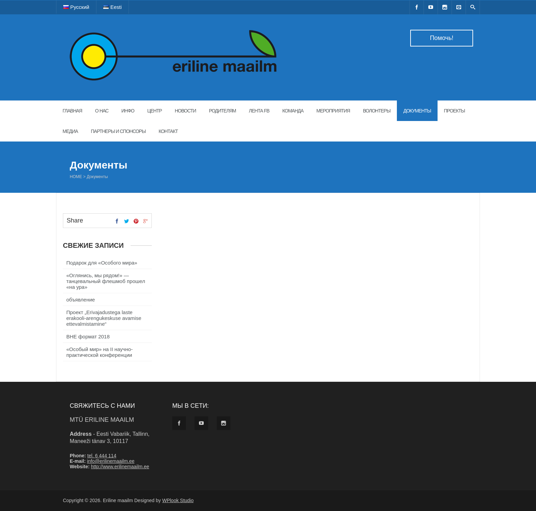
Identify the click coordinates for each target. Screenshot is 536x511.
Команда (293, 110)
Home (76, 176)
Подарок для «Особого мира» (101, 263)
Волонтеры (376, 110)
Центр (154, 110)
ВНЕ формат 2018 (88, 336)
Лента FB (259, 110)
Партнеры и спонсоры (118, 131)
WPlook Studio (177, 500)
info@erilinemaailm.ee (111, 461)
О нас (101, 110)
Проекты (454, 110)
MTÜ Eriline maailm (102, 419)
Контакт (168, 131)
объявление (80, 299)
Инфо (127, 110)
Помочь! (442, 38)
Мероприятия (333, 110)
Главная (72, 110)
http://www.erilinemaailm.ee (120, 466)
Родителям (222, 110)
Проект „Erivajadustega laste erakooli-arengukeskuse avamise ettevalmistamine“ (103, 318)
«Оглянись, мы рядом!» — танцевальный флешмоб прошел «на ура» (105, 281)
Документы (417, 110)
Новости (185, 110)
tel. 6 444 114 (101, 455)
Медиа (70, 131)
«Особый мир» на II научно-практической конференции (99, 352)
